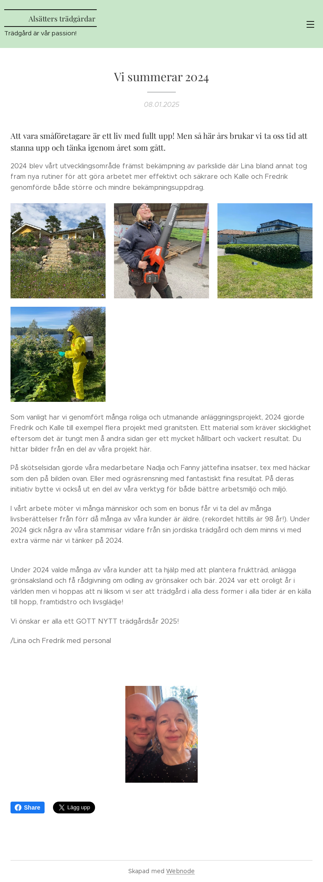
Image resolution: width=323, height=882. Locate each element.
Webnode (180, 871)
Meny (310, 24)
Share (27, 807)
